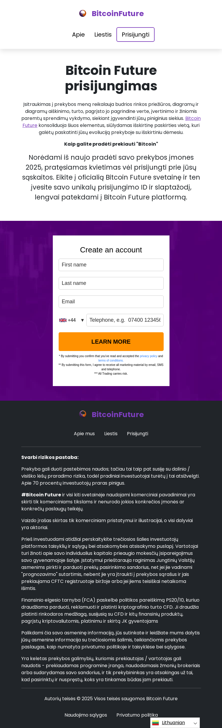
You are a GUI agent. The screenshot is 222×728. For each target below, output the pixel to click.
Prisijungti (135, 34)
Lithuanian (168, 722)
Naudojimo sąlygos (85, 715)
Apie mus (84, 433)
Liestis (103, 34)
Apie (78, 34)
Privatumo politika (137, 715)
